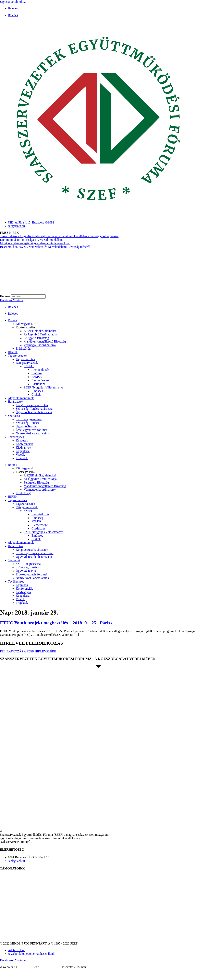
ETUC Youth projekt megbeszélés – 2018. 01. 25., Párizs (56, 622)
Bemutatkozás (40, 369)
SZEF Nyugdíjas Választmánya (43, 387)
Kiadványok (23, 447)
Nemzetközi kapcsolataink (32, 433)
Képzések (22, 440)
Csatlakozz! (38, 384)
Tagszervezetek (17, 355)
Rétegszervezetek (27, 362)
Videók (20, 454)
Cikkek (36, 394)
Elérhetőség (23, 348)
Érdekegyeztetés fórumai (31, 429)
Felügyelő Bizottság (36, 338)
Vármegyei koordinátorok (40, 345)
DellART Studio (50, 967)
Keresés (5, 296)
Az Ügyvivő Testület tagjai (40, 334)
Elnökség (37, 373)
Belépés (13, 8)
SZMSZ (36, 376)
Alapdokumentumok (21, 398)
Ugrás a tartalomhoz (13, 1)
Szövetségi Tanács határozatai (34, 408)
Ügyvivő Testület (26, 426)
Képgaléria (23, 451)
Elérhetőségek (40, 380)
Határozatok (15, 401)
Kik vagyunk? (24, 323)
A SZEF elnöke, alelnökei (40, 331)
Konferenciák (24, 444)
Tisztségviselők (25, 327)
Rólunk (12, 320)
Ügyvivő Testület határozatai (34, 412)
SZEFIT (29, 366)
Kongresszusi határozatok (32, 405)
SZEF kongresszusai (29, 419)
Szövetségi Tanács (27, 422)
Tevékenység (16, 437)
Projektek (22, 458)
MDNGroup (26, 967)
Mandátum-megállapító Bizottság (45, 341)
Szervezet (14, 415)
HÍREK (13, 352)
